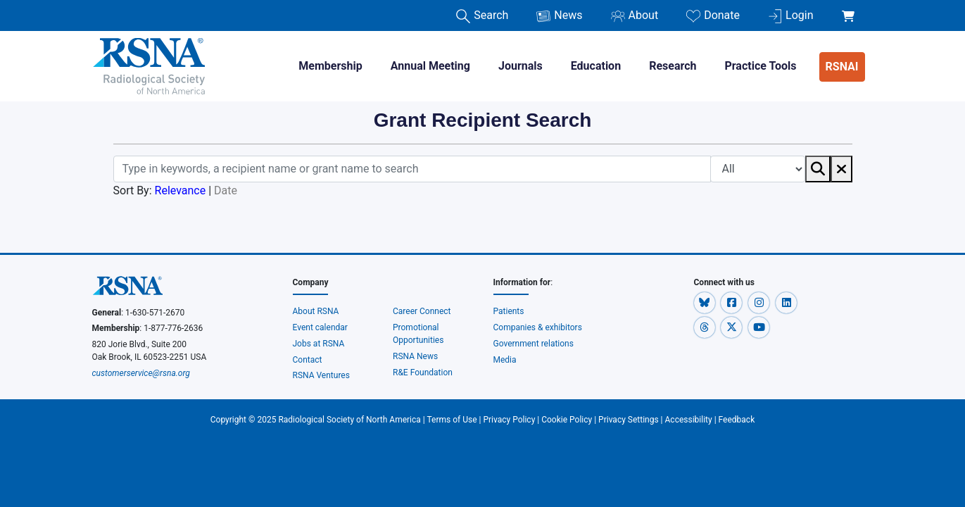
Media (505, 360)
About (635, 15)
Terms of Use (452, 420)
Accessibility (688, 420)
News (559, 15)
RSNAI (842, 66)
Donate (713, 15)
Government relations (534, 344)
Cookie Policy (566, 420)
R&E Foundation (423, 372)
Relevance (180, 190)
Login (790, 15)
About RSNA (316, 311)
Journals (520, 66)
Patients (508, 311)
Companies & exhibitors (537, 327)
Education (596, 66)
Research (672, 66)
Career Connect (422, 311)
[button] (705, 302)
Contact (307, 360)
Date (225, 190)
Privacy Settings (628, 420)
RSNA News (415, 356)
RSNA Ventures (321, 375)
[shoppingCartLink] (850, 8)
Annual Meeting (430, 66)
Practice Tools (760, 66)
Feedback (737, 420)
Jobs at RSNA (319, 344)
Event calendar (321, 327)
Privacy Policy (509, 420)
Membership (330, 66)
